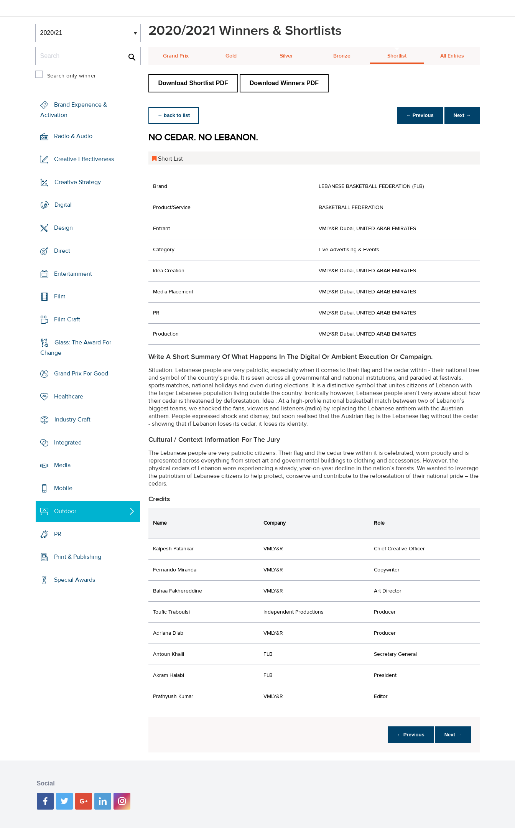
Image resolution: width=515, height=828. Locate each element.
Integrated (68, 442)
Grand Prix (176, 56)
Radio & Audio (73, 136)
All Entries (452, 56)
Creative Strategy (77, 182)
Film (60, 296)
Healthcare (68, 396)
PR (57, 534)
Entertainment (73, 273)
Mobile (63, 488)
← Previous (420, 115)
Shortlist (396, 56)
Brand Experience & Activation (73, 110)
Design (63, 228)
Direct (62, 251)
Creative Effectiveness (84, 159)
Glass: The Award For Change (75, 348)
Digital (63, 205)
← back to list (174, 115)
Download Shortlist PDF (193, 83)
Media (62, 465)
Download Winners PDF (284, 83)
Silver (286, 56)
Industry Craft (72, 419)
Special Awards (74, 580)
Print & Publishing (77, 557)
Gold (231, 56)
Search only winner (71, 75)
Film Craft (67, 319)
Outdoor (65, 511)
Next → (462, 115)
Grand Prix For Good (81, 373)
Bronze (341, 56)
